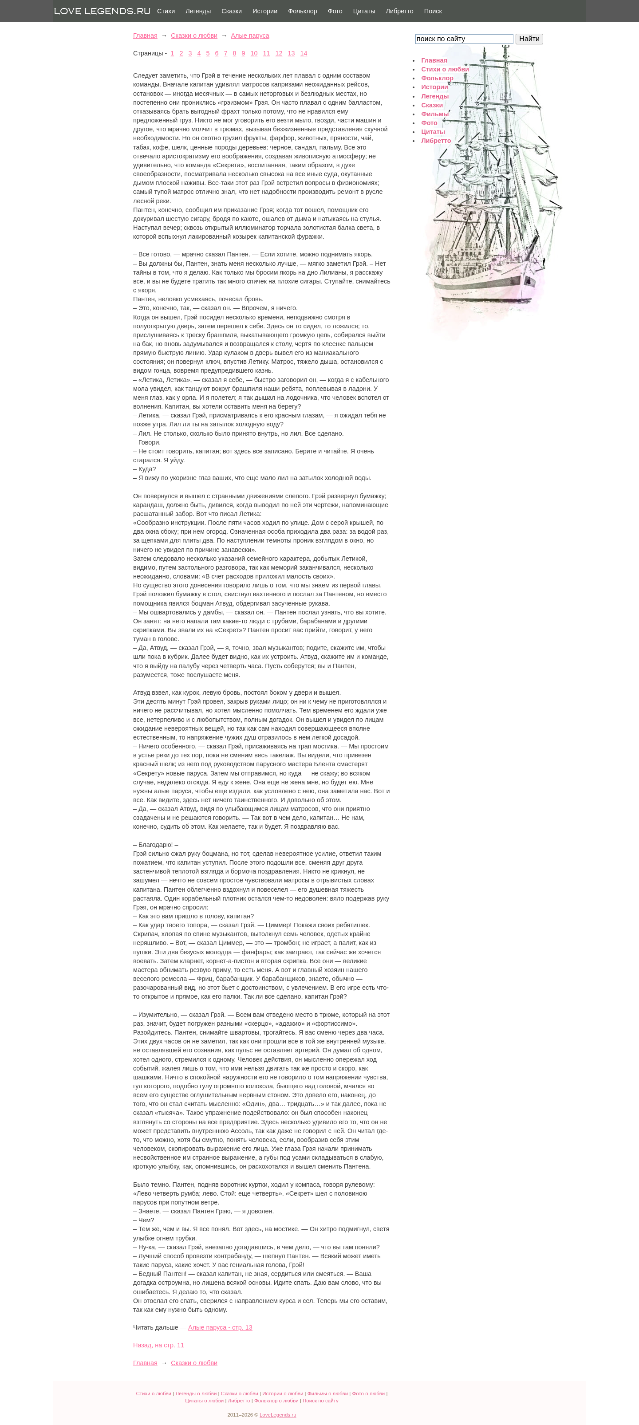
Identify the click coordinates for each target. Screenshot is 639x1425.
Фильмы (435, 114)
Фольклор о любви (276, 1400)
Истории (264, 11)
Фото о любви (368, 1393)
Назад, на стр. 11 (158, 1345)
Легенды (198, 11)
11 (266, 53)
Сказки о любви (194, 35)
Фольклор (302, 11)
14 (304, 53)
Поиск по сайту (321, 1400)
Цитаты (364, 11)
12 (279, 53)
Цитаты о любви (204, 1400)
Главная (145, 35)
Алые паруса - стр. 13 (220, 1327)
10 (254, 53)
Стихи (166, 11)
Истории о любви (282, 1393)
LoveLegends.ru (278, 1414)
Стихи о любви (445, 69)
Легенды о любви (196, 1393)
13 (291, 53)
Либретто (400, 11)
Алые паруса (250, 35)
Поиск (433, 11)
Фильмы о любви (328, 1393)
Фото (335, 11)
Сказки (231, 11)
